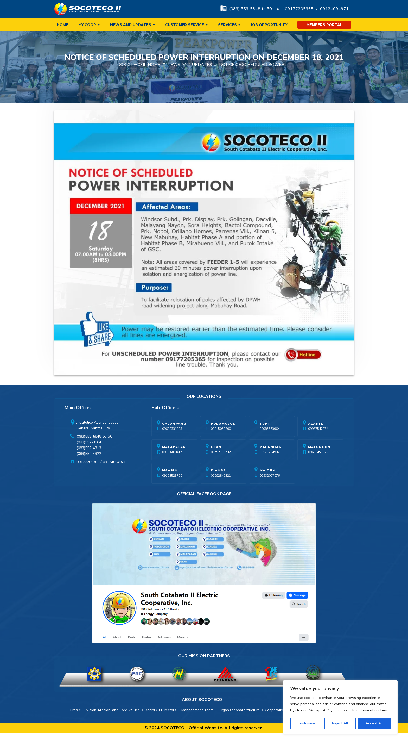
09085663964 (269, 441)
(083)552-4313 (88, 459)
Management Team (197, 721)
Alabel (315, 435)
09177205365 (299, 9)
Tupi (264, 435)
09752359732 (221, 464)
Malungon (319, 459)
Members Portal (324, 24)
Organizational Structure (239, 721)
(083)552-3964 (88, 454)
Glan (216, 459)
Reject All (340, 723)
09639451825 (318, 464)
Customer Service (184, 24)
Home (62, 24)
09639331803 (172, 441)
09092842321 (221, 488)
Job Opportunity (269, 24)
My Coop (87, 24)
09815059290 (221, 441)
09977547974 (318, 441)
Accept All (374, 723)
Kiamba (218, 482)
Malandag (270, 459)
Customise (306, 723)
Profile (75, 721)
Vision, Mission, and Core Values (113, 721)
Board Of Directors (160, 721)
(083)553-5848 (88, 448)
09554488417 (172, 464)
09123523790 (172, 488)
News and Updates (130, 24)
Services (227, 24)
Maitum (268, 482)
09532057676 (270, 488)
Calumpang (174, 435)
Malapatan (174, 459)
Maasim (170, 482)
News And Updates (189, 76)
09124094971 (334, 9)
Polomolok (223, 435)
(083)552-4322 (88, 465)
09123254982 (269, 464)
